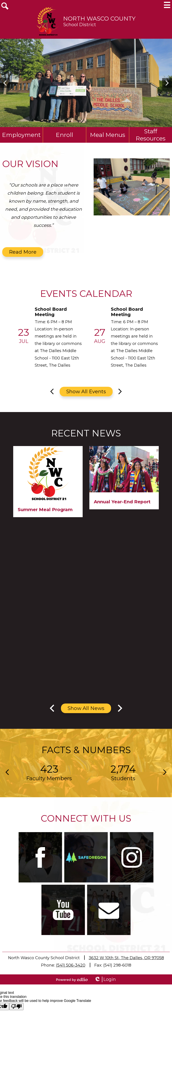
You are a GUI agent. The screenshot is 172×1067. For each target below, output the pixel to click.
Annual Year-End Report (122, 501)
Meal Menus (107, 134)
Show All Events (86, 392)
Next (167, 83)
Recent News (86, 433)
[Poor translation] (16, 1006)
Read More (23, 252)
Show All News (86, 708)
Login (105, 979)
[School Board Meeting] (51, 337)
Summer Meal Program (45, 509)
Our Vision (30, 163)
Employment (21, 134)
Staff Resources (151, 135)
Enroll (64, 134)
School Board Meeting (51, 311)
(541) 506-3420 (70, 965)
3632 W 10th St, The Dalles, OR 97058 (126, 957)
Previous (5, 83)
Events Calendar (86, 293)
